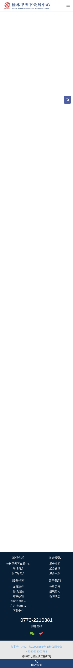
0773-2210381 (36, 620)
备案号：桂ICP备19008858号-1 (29, 646)
